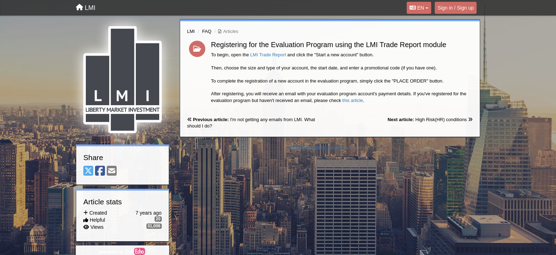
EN (419, 8)
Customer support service (316, 147)
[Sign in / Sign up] (456, 8)
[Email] (112, 171)
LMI (191, 31)
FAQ (206, 31)
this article (352, 100)
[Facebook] (100, 171)
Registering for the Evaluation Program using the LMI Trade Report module (328, 45)
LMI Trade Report (268, 54)
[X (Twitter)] (88, 171)
